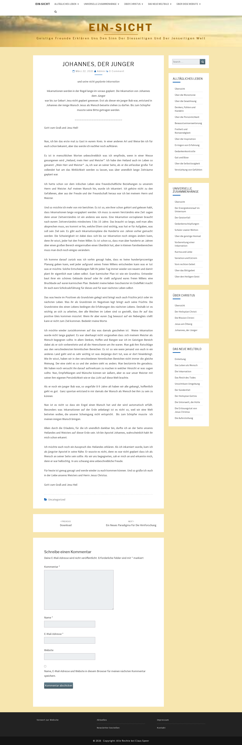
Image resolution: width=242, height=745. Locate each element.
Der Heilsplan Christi (186, 311)
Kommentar (52, 566)
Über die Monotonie (185, 94)
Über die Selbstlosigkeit (187, 163)
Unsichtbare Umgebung (187, 383)
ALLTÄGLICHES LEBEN (65, 3)
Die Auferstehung (184, 418)
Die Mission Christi (184, 317)
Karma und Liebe (183, 251)
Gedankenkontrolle (185, 151)
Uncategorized (56, 499)
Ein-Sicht (42, 4)
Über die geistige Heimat (188, 236)
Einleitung (180, 359)
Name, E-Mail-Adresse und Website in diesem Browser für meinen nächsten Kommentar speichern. (95, 673)
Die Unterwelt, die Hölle (187, 402)
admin (101, 71)
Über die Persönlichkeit (187, 116)
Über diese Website (187, 3)
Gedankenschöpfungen (187, 223)
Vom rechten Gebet (185, 264)
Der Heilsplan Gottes (186, 395)
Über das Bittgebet (185, 270)
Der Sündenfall (182, 389)
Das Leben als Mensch (186, 365)
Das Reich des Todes (185, 377)
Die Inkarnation (183, 371)
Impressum (163, 719)
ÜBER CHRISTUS (132, 3)
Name (48, 617)
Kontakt (161, 727)
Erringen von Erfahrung (187, 145)
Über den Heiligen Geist (187, 276)
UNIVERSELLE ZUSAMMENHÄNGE (100, 3)
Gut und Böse (182, 157)
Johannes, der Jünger (186, 330)
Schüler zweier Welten (186, 229)
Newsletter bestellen (108, 727)
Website (48, 650)
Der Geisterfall (182, 217)
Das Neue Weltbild (158, 3)
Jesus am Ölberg (183, 323)
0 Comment (116, 71)
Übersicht (180, 88)
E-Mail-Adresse (53, 634)
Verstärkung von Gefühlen (188, 169)
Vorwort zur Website (48, 719)
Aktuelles (102, 719)
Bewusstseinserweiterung (188, 123)
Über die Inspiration (185, 138)
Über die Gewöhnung (185, 101)
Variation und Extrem (186, 258)
